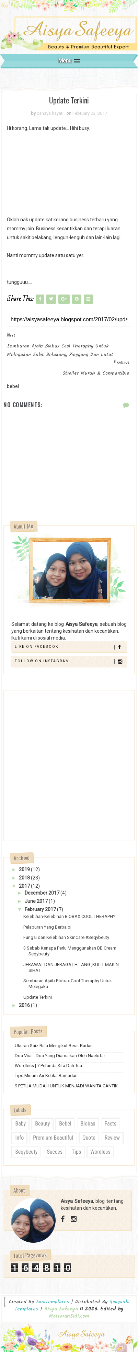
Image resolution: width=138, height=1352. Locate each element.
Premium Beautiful (53, 1137)
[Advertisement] (69, 174)
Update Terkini (37, 997)
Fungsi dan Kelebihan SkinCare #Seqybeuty (66, 937)
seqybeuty (26, 1152)
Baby (20, 1123)
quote (88, 1137)
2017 (25, 886)
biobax (88, 1123)
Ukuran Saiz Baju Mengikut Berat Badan (54, 1045)
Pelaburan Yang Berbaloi (47, 927)
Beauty (42, 1123)
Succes (54, 1152)
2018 (25, 877)
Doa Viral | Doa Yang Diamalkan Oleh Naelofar (60, 1055)
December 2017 (42, 893)
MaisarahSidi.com (69, 1316)
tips (76, 1152)
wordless (100, 1152)
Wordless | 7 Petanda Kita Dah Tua (48, 1065)
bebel (65, 1123)
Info (19, 1137)
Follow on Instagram (70, 661)
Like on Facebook (70, 647)
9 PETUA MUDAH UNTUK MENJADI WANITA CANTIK (66, 1085)
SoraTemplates (52, 1302)
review (112, 1137)
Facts (111, 1123)
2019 (25, 869)
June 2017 (37, 901)
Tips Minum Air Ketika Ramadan (46, 1075)
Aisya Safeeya (62, 1309)
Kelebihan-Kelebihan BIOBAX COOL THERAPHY (69, 916)
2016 (25, 1005)
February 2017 (41, 909)
